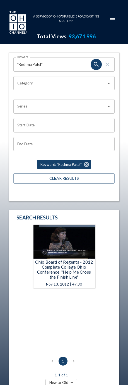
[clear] (107, 64)
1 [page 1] (63, 361)
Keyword (22, 56)
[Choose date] (62, 125)
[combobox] (60, 83)
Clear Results (64, 178)
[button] (64, 164)
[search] (96, 64)
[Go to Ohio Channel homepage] (18, 23)
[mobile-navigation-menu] (112, 18)
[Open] (109, 83)
